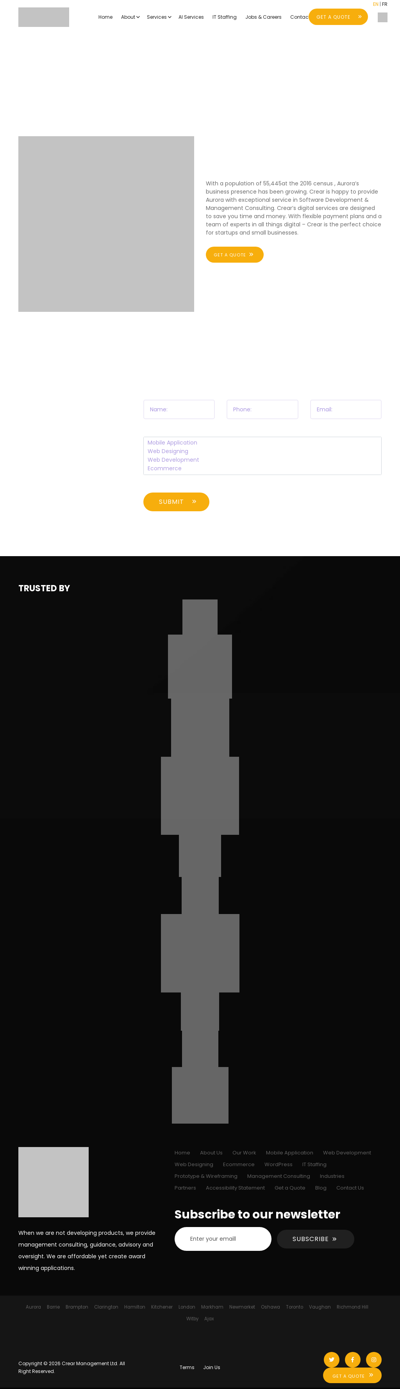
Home (105, 17)
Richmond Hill (352, 1307)
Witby (192, 1319)
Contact (300, 17)
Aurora (33, 1307)
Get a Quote (290, 1188)
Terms (187, 1367)
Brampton (77, 1307)
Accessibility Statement (235, 1188)
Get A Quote (348, 1376)
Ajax (209, 1319)
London (187, 1307)
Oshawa (270, 1307)
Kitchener (162, 1307)
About (128, 17)
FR (385, 4)
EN (376, 4)
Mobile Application (263, 443)
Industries (332, 1176)
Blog (321, 1188)
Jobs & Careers (263, 17)
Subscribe (311, 1238)
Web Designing (263, 451)
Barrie (53, 1307)
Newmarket (242, 1307)
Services (157, 17)
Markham (212, 1307)
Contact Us (350, 1188)
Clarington (106, 1307)
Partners (185, 1188)
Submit (171, 501)
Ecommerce (263, 468)
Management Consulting (278, 1176)
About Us (211, 1152)
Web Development (263, 460)
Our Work (244, 1152)
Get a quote (230, 255)
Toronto (294, 1307)
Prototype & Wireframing (206, 1176)
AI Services (191, 17)
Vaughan (320, 1307)
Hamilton (134, 1307)
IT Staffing (224, 17)
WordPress (278, 1164)
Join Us (211, 1367)
